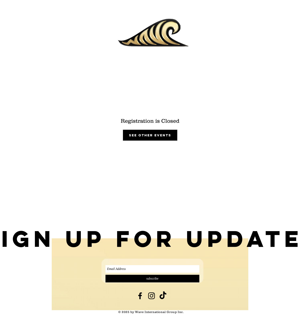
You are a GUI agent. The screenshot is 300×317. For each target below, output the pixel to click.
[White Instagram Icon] (152, 59)
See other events (150, 135)
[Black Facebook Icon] (140, 295)
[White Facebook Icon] (139, 59)
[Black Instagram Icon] (151, 295)
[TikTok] (165, 59)
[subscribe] (152, 278)
